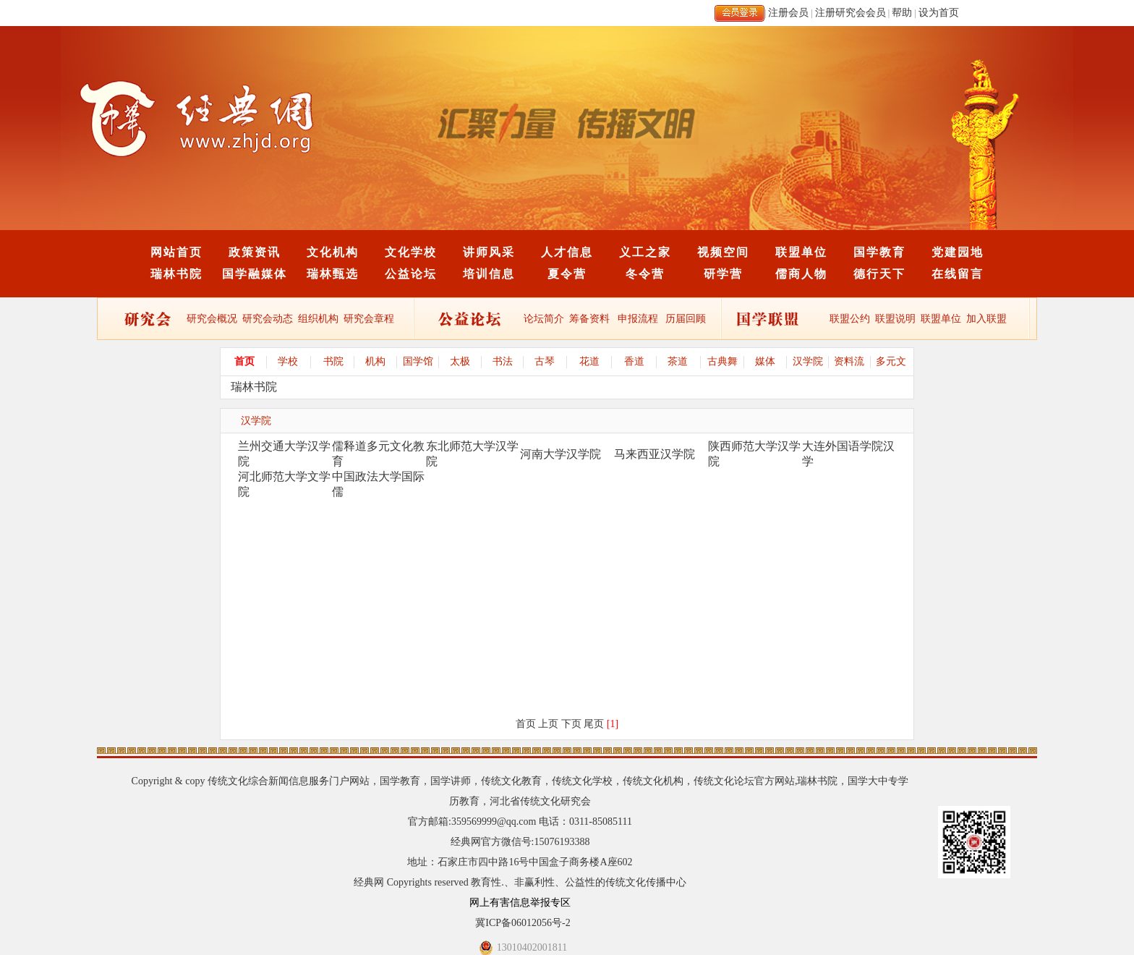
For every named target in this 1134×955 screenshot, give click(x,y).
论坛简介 (544, 318)
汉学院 (808, 361)
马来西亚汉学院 (654, 454)
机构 (375, 361)
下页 (571, 723)
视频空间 (723, 252)
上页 (548, 723)
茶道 (678, 361)
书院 (333, 361)
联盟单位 (801, 252)
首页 (244, 361)
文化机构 (333, 252)
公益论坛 (411, 274)
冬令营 (645, 274)
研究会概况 (212, 318)
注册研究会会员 (850, 12)
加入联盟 (986, 318)
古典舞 (722, 361)
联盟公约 (850, 318)
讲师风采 (489, 252)
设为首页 (938, 12)
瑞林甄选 (333, 274)
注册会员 (788, 12)
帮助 (902, 12)
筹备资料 (589, 318)
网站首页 (176, 252)
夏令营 (567, 274)
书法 (503, 361)
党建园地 (958, 252)
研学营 (723, 274)
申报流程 (638, 318)
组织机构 (318, 318)
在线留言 (958, 274)
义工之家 (645, 252)
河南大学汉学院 (560, 454)
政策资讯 (255, 252)
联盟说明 (895, 318)
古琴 (544, 361)
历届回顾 (685, 318)
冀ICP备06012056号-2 (522, 922)
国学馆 (418, 361)
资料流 (849, 361)
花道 (589, 361)
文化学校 (411, 252)
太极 (460, 361)
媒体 (765, 361)
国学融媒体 (254, 274)
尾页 (594, 723)
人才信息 (567, 252)
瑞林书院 (176, 274)
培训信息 (489, 274)
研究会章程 (368, 318)
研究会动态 (267, 318)
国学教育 (879, 252)
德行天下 (879, 274)
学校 (288, 361)
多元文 (891, 361)
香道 (634, 361)
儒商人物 (801, 274)
